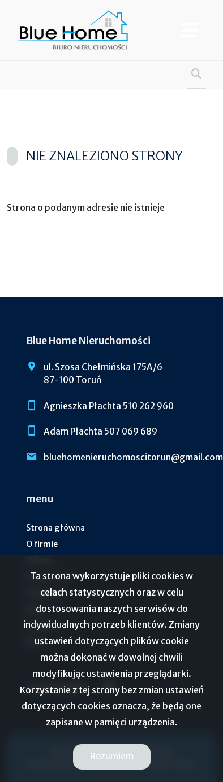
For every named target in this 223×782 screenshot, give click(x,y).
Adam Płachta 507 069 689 (100, 431)
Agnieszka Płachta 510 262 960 (109, 406)
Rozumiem (112, 756)
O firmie (42, 544)
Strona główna (55, 528)
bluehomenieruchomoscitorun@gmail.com (133, 457)
